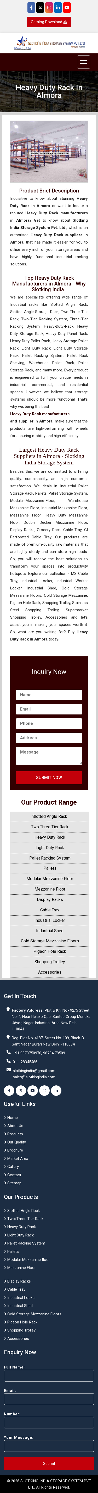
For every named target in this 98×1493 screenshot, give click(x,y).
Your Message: (49, 1443)
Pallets (49, 868)
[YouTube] (67, 7)
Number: (49, 1420)
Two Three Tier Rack (49, 826)
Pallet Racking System (50, 858)
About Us (13, 1125)
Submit (49, 1463)
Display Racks (50, 899)
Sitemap (12, 1183)
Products (13, 1134)
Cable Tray (49, 909)
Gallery (11, 1166)
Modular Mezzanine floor (27, 1259)
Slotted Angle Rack (49, 816)
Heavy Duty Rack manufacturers (40, 414)
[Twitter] (40, 7)
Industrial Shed (50, 930)
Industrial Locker (49, 920)
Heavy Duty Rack (49, 837)
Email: (49, 1397)
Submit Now (49, 777)
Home (11, 1117)
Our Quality (15, 1142)
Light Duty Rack (50, 847)
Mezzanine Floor (49, 889)
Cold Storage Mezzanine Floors (50, 940)
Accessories (49, 972)
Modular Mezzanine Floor (49, 878)
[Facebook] (31, 7)
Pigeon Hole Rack (49, 951)
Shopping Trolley (49, 961)
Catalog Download (49, 22)
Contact (12, 1175)
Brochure (13, 1150)
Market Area (16, 1158)
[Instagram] (49, 7)
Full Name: (49, 1373)
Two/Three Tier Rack (23, 1218)
